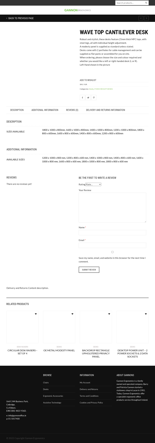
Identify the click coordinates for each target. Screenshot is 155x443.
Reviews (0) (72, 110)
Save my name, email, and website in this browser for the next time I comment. (112, 260)
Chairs (46, 382)
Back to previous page (21, 18)
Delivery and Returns (89, 389)
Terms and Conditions (89, 396)
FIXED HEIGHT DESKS (103, 89)
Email (81, 240)
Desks (91, 89)
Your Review (85, 190)
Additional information (44, 110)
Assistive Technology (52, 402)
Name (82, 227)
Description (17, 110)
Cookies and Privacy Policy (91, 402)
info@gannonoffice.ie (17, 415)
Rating (82, 184)
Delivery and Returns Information (105, 110)
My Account (85, 382)
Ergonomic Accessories (53, 396)
